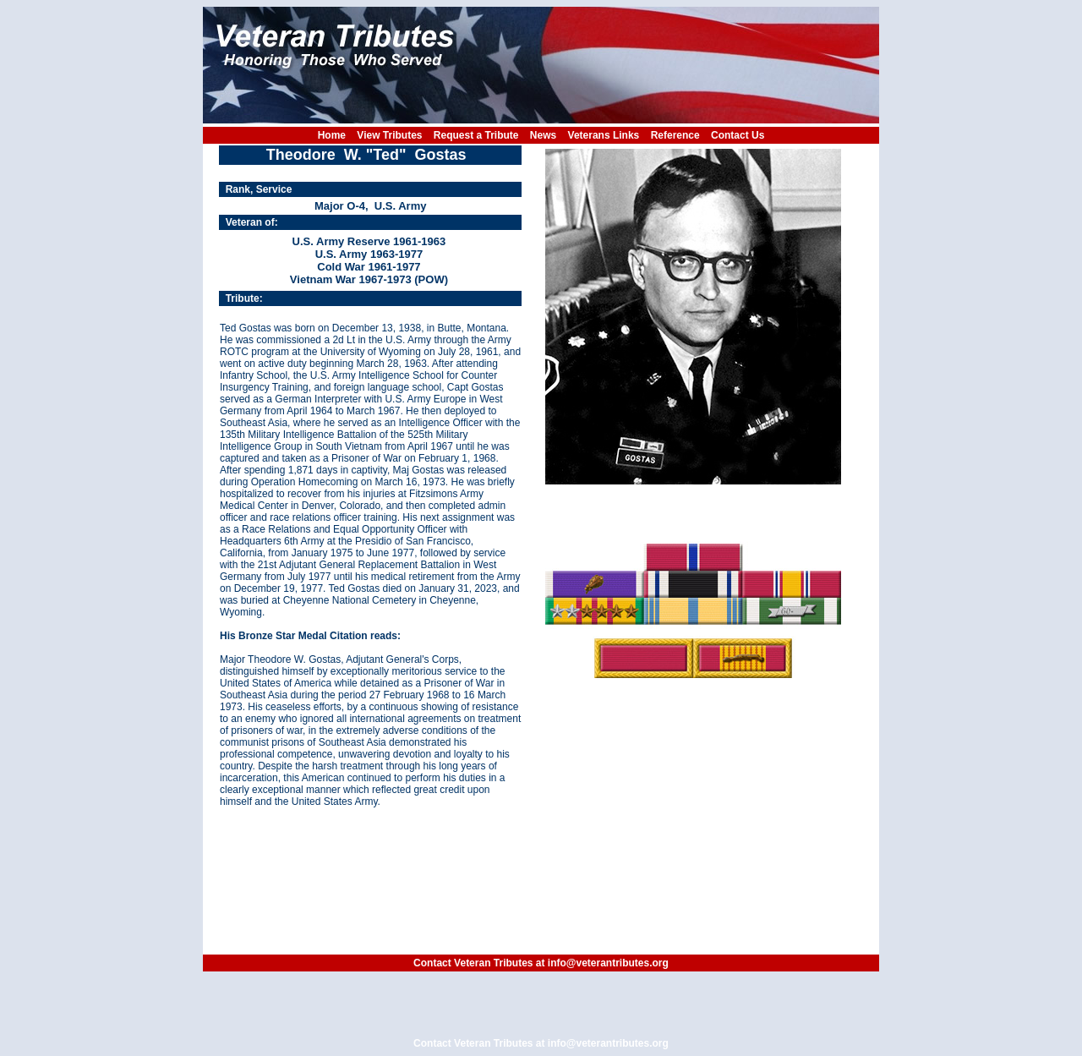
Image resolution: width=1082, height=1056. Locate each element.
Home (332, 135)
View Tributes (389, 135)
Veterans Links (604, 135)
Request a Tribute (476, 135)
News (543, 135)
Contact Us (737, 135)
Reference (675, 135)
